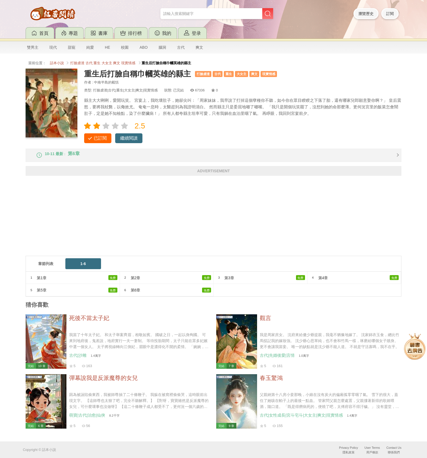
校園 (125, 47)
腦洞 (162, 47)
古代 (181, 47)
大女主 (107, 63)
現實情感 (128, 63)
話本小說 (57, 63)
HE (107, 47)
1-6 (83, 268)
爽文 (199, 47)
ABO (143, 47)
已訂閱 (100, 138)
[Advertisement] (189, 222)
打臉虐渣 (77, 63)
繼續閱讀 (129, 138)
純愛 (90, 47)
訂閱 (390, 13)
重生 (96, 63)
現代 (53, 47)
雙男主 (32, 47)
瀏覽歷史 (366, 13)
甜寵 (71, 47)
